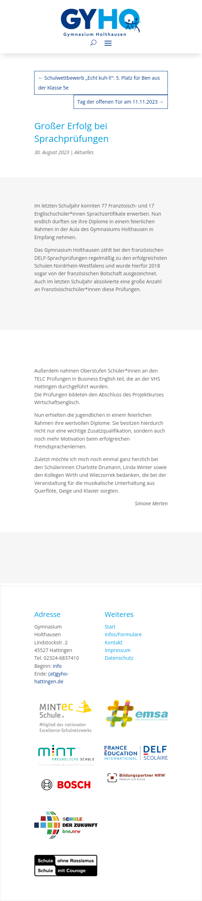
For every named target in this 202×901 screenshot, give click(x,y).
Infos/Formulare (123, 634)
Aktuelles (83, 152)
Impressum (118, 650)
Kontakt (113, 642)
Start (110, 626)
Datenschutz (119, 658)
